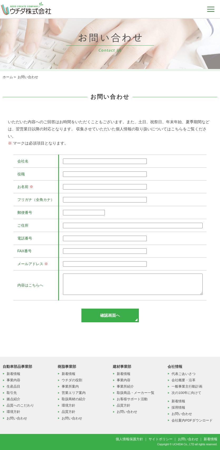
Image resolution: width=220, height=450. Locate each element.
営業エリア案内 (74, 393)
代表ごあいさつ (183, 374)
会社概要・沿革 (183, 380)
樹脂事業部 (67, 366)
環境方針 (13, 412)
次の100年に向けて (186, 393)
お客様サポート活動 (132, 399)
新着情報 (13, 374)
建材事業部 (122, 366)
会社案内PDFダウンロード (192, 420)
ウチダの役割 (72, 380)
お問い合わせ (17, 418)
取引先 (12, 393)
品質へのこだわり (20, 405)
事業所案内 (70, 386)
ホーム (8, 77)
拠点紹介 (13, 399)
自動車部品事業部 (17, 366)
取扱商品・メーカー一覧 (135, 393)
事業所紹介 (125, 386)
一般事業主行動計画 (187, 386)
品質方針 (68, 412)
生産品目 (13, 386)
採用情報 (178, 407)
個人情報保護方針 (129, 439)
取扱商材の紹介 (74, 399)
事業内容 (13, 380)
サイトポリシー (161, 439)
